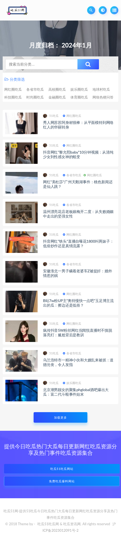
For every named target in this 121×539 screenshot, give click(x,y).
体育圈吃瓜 (79, 97)
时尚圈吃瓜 (35, 97)
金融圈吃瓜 (57, 97)
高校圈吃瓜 (57, 89)
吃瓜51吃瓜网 (48, 524)
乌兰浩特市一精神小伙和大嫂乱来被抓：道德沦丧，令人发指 (78, 362)
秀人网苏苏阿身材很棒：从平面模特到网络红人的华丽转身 (78, 124)
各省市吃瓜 (35, 89)
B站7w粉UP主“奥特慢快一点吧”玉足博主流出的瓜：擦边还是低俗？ (78, 302)
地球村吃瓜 (101, 89)
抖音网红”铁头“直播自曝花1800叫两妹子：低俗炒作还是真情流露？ (78, 243)
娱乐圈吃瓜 (79, 89)
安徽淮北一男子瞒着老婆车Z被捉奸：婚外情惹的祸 (77, 273)
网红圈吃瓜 (13, 89)
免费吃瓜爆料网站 (62, 481)
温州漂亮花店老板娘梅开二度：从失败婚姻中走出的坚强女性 (78, 213)
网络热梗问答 (102, 97)
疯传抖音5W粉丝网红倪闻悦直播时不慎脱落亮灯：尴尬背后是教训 (77, 332)
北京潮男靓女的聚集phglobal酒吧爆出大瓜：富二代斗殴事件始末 (76, 391)
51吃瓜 (51, 116)
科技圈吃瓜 (13, 97)
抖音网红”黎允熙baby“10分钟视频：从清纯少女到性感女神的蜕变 (78, 154)
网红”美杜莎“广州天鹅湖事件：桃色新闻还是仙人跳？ (77, 184)
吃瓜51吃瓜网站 (62, 468)
